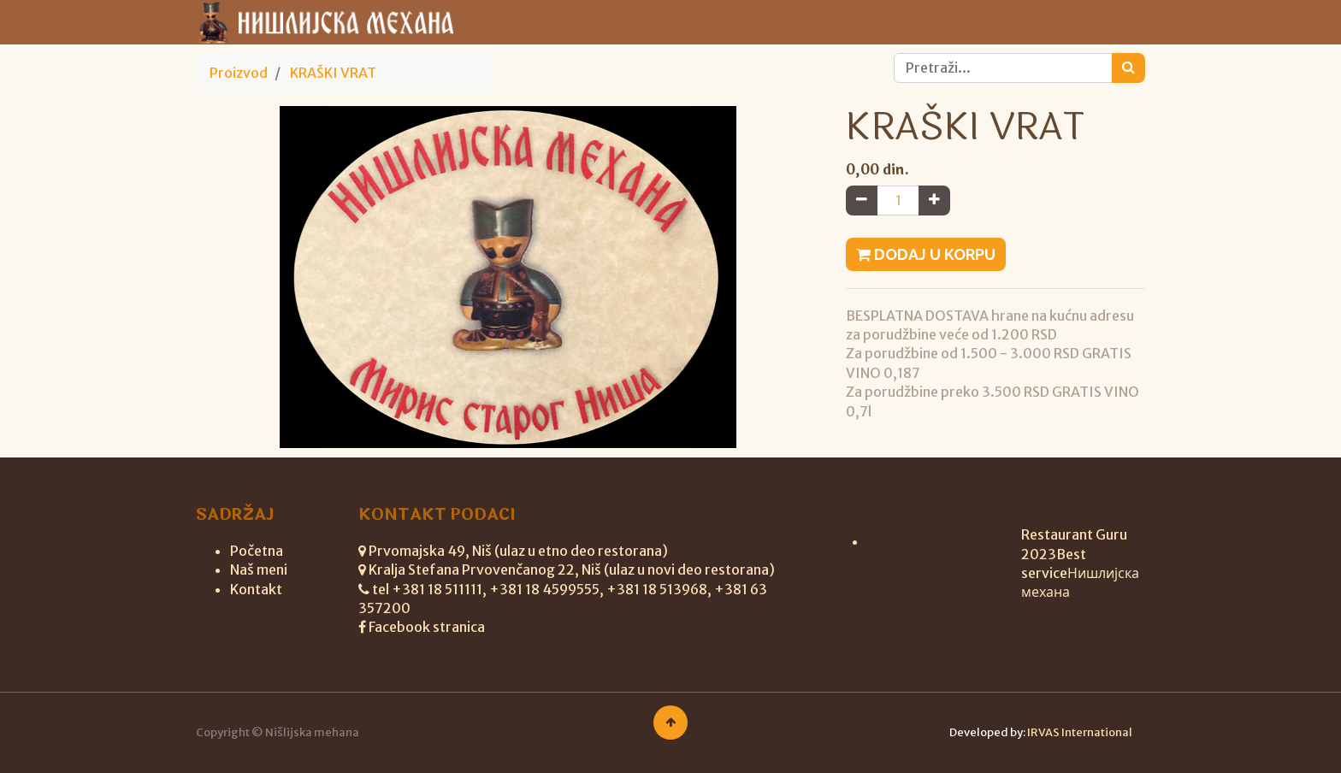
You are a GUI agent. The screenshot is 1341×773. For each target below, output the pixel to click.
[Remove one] (861, 200)
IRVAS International (1079, 732)
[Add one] (934, 200)
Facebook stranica (427, 626)
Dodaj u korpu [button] (925, 254)
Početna (256, 550)
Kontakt (256, 589)
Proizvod (239, 72)
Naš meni (258, 569)
